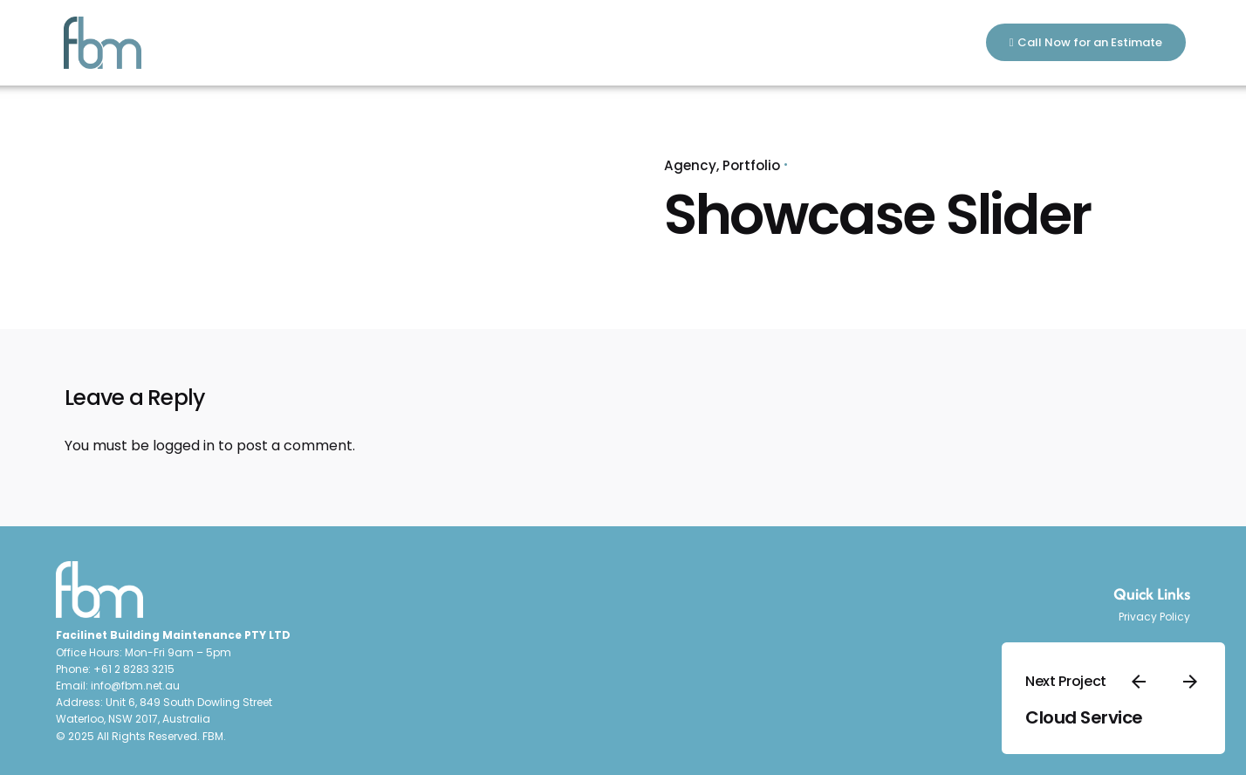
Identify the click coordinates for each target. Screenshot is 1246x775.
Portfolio (751, 165)
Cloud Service (1084, 717)
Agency (690, 165)
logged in (184, 446)
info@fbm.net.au (135, 685)
